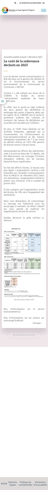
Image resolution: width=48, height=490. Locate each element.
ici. (19, 312)
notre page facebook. (14, 320)
